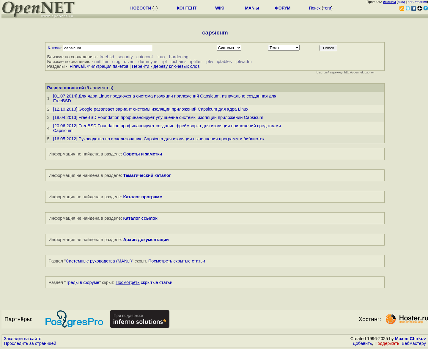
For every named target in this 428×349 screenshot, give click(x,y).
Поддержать (386, 343)
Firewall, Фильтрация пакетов (99, 66)
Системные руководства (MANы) (99, 261)
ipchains (179, 61)
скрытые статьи (176, 261)
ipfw (209, 61)
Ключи (54, 47)
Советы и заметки (142, 154)
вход (401, 2)
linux (160, 56)
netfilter (101, 61)
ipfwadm (243, 61)
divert (129, 61)
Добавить (362, 343)
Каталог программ (143, 196)
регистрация (417, 2)
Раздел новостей (65, 87)
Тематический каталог (147, 175)
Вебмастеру (414, 343)
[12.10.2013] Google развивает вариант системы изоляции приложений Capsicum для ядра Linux (150, 109)
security (125, 56)
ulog (116, 61)
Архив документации (146, 239)
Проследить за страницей (30, 343)
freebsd (107, 56)
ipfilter (196, 61)
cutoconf (144, 56)
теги (327, 8)
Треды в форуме (82, 282)
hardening (178, 56)
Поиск (314, 8)
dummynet (148, 61)
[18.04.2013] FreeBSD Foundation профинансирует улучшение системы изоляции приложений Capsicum (158, 117)
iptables (224, 61)
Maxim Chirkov (410, 338)
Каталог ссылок (140, 218)
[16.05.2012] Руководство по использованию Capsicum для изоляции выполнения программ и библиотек (159, 138)
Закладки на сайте (22, 338)
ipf (164, 61)
